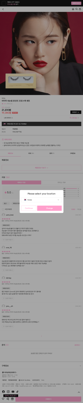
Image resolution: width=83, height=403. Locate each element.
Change (49, 208)
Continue (29, 208)
